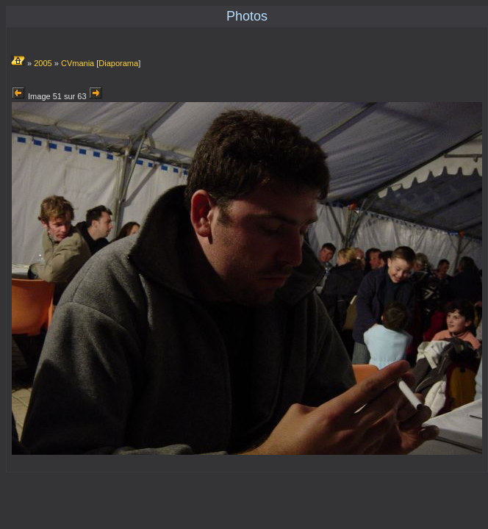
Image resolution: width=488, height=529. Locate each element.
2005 (42, 63)
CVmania (77, 63)
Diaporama (118, 63)
